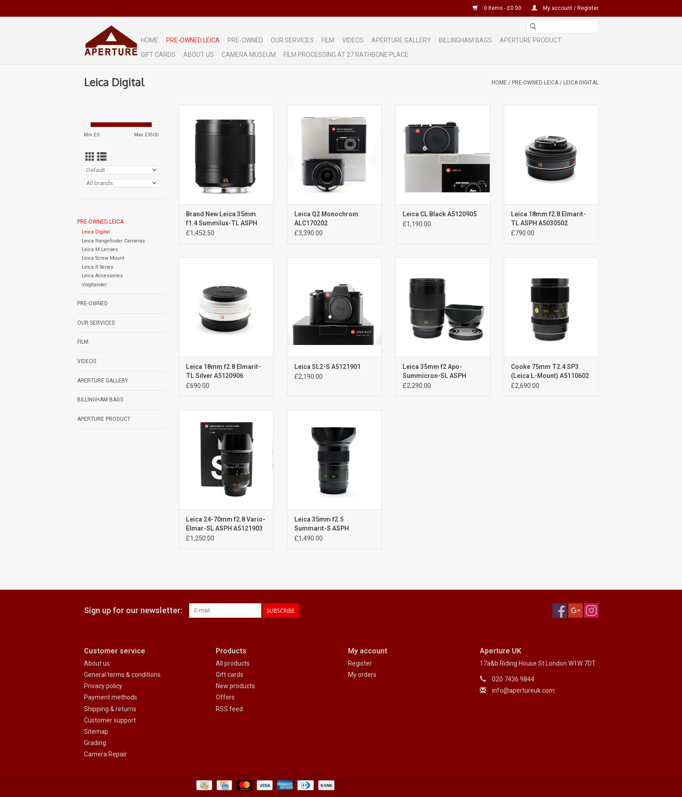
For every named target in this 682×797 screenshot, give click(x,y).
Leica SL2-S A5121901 (327, 366)
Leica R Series (97, 267)
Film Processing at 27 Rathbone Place (345, 54)
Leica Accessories (102, 276)
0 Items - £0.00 (498, 8)
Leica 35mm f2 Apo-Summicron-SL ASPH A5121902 (434, 371)
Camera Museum (249, 54)
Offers (225, 697)
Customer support (110, 720)
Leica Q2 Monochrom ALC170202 (326, 218)
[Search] (562, 26)
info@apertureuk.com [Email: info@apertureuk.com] (523, 690)
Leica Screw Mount (103, 258)
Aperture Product (530, 40)
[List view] (102, 157)
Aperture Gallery (401, 40)
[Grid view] (90, 157)
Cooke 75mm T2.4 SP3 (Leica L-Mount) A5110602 (550, 371)
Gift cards (158, 54)
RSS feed (229, 709)
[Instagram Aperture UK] (591, 610)
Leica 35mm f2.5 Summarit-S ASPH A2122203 (321, 524)
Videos (353, 40)
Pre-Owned (245, 40)
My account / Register (565, 8)
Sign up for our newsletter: (133, 610)
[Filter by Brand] (121, 183)
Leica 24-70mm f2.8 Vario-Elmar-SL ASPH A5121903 (225, 524)
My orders (362, 674)
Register (360, 663)
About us (97, 663)
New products (235, 686)
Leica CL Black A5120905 (440, 214)
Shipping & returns (110, 709)
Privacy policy (103, 686)
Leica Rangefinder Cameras (113, 241)
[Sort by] (121, 170)
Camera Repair (105, 754)
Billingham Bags (465, 40)
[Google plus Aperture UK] (575, 610)
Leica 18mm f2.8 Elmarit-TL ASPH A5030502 (548, 218)
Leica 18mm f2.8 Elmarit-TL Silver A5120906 (223, 371)
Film (327, 40)
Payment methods (110, 697)
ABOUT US (198, 54)
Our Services (292, 40)
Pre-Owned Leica (193, 40)
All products (233, 663)
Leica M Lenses (100, 249)
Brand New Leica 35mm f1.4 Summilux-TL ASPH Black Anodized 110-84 (221, 219)
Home (149, 40)
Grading (95, 742)
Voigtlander (94, 285)
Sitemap (96, 731)
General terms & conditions (122, 674)
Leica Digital (580, 82)
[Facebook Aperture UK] (559, 610)
